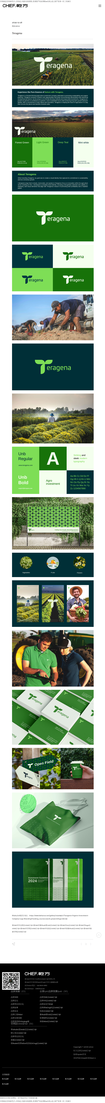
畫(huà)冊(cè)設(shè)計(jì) (50, 1014)
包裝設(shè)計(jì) (46, 1011)
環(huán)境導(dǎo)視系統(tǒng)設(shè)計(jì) (29, 1043)
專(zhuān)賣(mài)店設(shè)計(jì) (24, 1029)
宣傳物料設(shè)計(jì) (48, 1018)
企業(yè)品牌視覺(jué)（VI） (54, 991)
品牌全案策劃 (16, 1018)
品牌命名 (14, 1011)
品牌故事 (14, 1007)
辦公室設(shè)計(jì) (18, 1033)
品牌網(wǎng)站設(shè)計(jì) (51, 1007)
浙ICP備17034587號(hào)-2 (84, 1058)
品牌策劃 (14, 997)
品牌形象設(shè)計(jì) (48, 997)
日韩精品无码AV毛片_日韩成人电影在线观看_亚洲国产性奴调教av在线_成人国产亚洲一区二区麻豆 (35, 1101)
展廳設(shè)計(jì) (17, 1040)
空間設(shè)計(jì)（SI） (22, 1024)
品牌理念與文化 (17, 1004)
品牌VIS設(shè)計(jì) (48, 1000)
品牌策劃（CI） (19, 991)
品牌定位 (14, 1000)
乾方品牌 (5, 1079)
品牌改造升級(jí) (46, 1004)
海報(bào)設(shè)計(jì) (49, 1021)
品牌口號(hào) (17, 1014)
